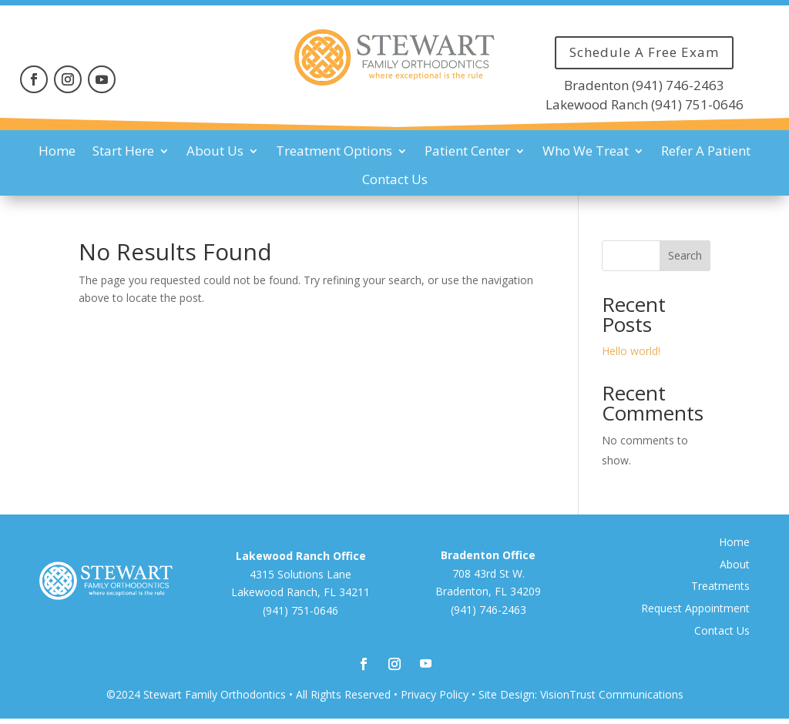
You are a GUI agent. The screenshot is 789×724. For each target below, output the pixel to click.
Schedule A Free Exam (644, 52)
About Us (214, 151)
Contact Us (395, 180)
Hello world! (631, 351)
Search (685, 255)
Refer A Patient (705, 151)
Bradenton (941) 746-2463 (644, 85)
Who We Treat (585, 151)
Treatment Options (334, 151)
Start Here (123, 151)
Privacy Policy (434, 694)
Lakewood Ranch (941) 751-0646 (645, 104)
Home (57, 151)
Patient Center (467, 151)
